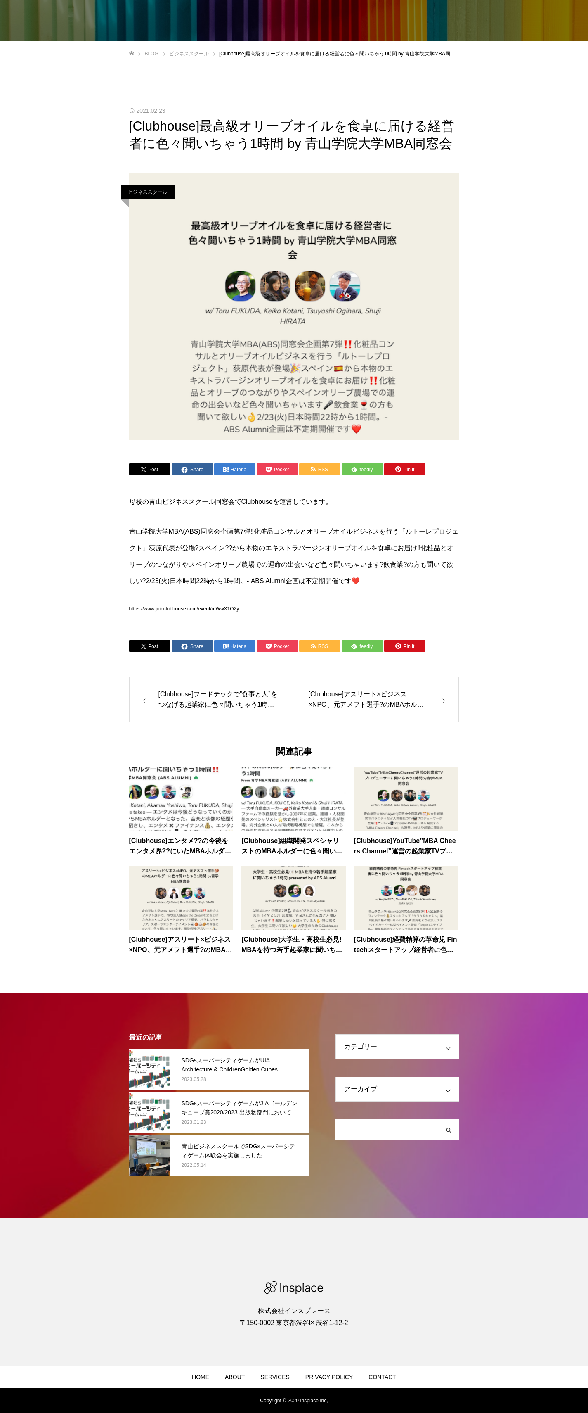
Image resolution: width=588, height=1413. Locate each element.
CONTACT (382, 1377)
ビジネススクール (148, 192)
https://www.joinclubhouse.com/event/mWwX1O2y (184, 609)
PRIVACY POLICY (329, 1377)
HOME (200, 1377)
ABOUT (235, 1377)
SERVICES (275, 1377)
